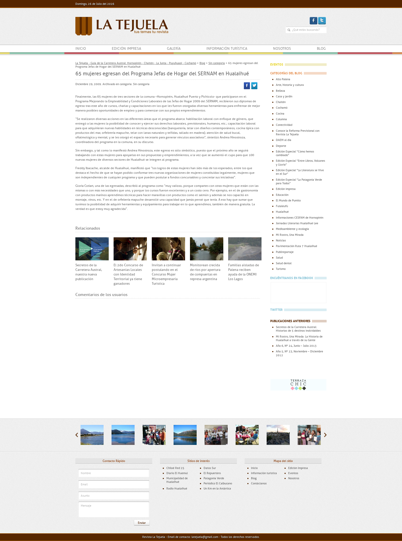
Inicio (80, 48)
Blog (321, 48)
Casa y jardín (284, 96)
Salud (279, 257)
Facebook (247, 85)
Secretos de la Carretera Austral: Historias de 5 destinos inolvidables (298, 328)
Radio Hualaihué (176, 488)
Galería (173, 48)
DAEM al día (283, 140)
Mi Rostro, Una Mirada (290, 235)
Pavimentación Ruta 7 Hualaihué (296, 246)
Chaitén (281, 102)
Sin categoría (141, 84)
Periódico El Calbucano (218, 483)
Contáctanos (259, 483)
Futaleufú (282, 206)
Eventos (293, 473)
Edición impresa (126, 48)
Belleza (280, 91)
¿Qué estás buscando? (289, 30)
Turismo (281, 269)
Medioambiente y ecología (292, 229)
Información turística (226, 48)
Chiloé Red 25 (175, 468)
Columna (281, 119)
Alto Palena (283, 79)
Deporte (281, 146)
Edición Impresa (298, 468)
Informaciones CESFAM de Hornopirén (299, 217)
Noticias (281, 240)
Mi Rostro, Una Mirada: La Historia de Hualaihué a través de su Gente (299, 338)
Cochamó (281, 107)
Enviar (142, 523)
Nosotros (282, 48)
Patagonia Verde (214, 478)
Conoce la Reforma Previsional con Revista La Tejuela (297, 132)
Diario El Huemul (177, 473)
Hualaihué (282, 211)
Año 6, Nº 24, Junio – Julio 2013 (296, 346)
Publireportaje (285, 252)
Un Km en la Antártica (217, 488)
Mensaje (113, 509)
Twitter (254, 85)
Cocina (280, 113)
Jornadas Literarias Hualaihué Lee (297, 223)
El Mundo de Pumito (288, 200)
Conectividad (284, 125)
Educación (282, 195)
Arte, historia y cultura (290, 85)
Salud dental (284, 263)
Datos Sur (210, 468)
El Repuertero (212, 473)
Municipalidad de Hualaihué (177, 480)
